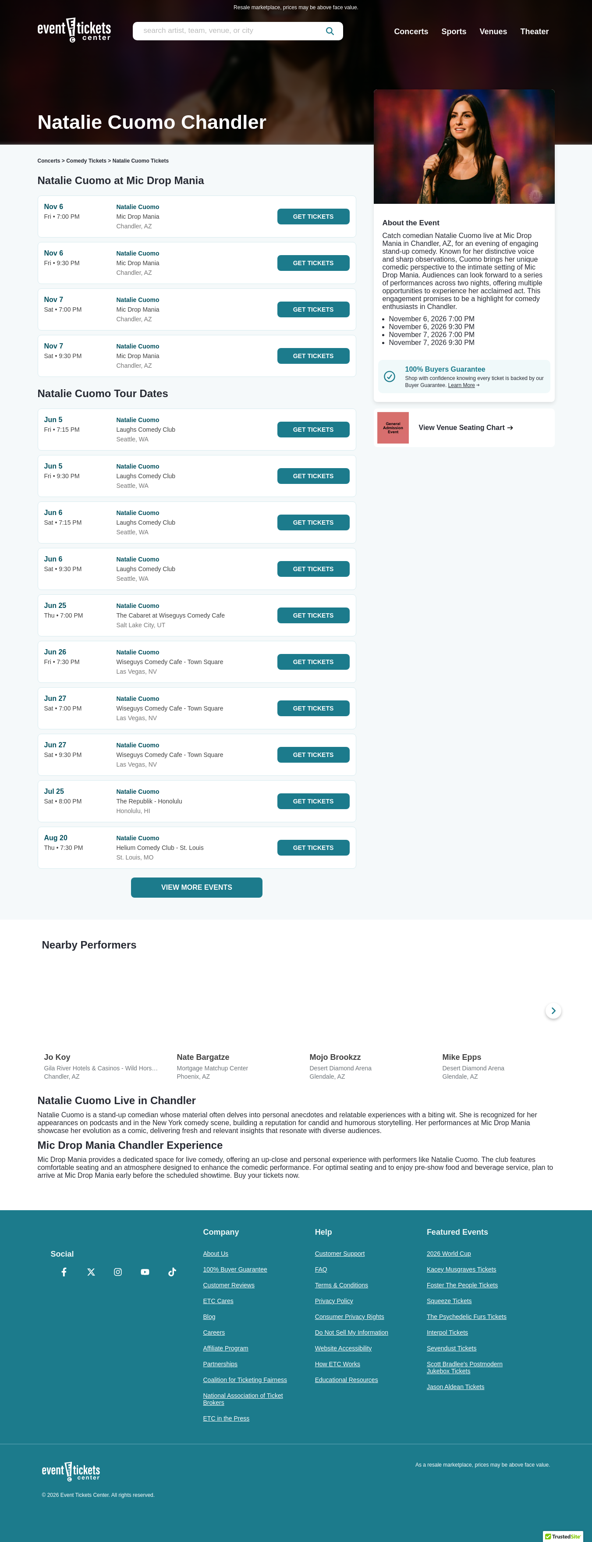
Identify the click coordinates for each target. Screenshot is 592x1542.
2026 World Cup (449, 1253)
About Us (216, 1253)
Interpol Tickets (447, 1332)
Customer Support (340, 1253)
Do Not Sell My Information (351, 1332)
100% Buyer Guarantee (235, 1269)
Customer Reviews (229, 1285)
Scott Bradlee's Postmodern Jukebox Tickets (465, 1368)
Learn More (464, 385)
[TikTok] (172, 1273)
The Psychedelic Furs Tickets (467, 1316)
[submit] (330, 31)
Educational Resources (346, 1379)
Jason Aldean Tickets (456, 1386)
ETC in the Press (226, 1418)
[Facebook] (64, 1273)
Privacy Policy (334, 1300)
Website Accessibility (343, 1348)
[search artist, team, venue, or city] (238, 31)
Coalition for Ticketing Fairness (245, 1379)
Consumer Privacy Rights (349, 1316)
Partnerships (220, 1364)
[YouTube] (145, 1273)
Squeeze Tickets (449, 1300)
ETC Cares (218, 1300)
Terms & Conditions (341, 1285)
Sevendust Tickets (452, 1348)
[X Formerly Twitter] (91, 1273)
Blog (209, 1316)
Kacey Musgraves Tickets (461, 1269)
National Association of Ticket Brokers (243, 1399)
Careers (214, 1332)
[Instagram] (118, 1273)
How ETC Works (337, 1364)
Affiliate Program (225, 1348)
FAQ (321, 1269)
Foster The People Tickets (462, 1285)
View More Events (196, 887)
